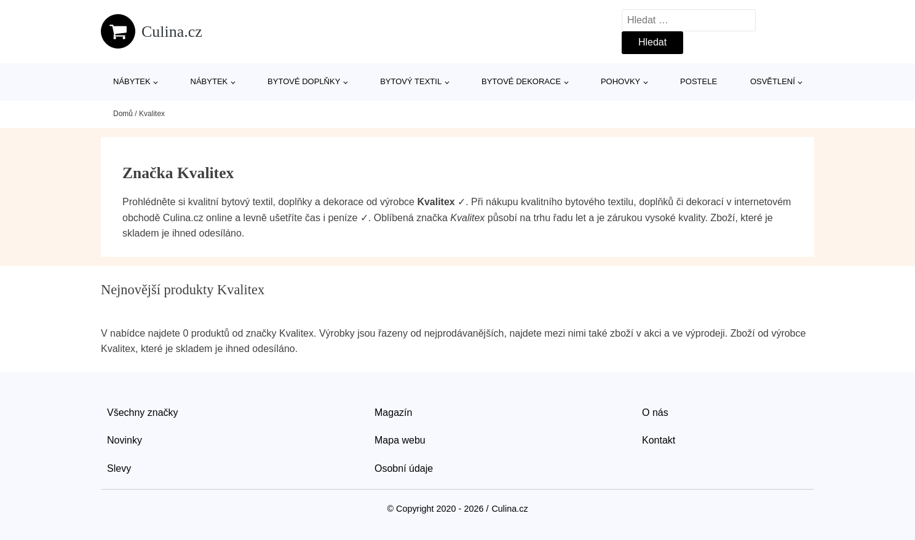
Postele (698, 81)
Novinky (124, 440)
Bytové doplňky (303, 81)
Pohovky (620, 81)
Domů (123, 113)
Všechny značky (142, 412)
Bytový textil (411, 81)
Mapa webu (400, 440)
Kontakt (658, 440)
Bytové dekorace (521, 81)
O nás (655, 412)
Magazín (393, 412)
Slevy (119, 468)
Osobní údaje (403, 468)
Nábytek (132, 81)
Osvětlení (772, 81)
